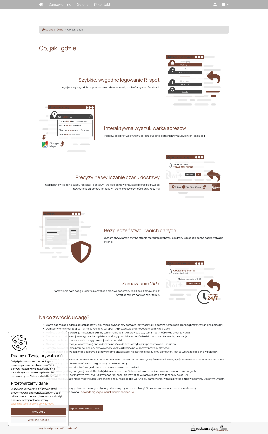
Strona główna (52, 29)
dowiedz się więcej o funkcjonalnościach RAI (108, 392)
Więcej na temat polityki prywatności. (32, 403)
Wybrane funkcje (38, 420)
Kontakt (102, 4)
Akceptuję (38, 411)
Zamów (60, 4)
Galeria (83, 4)
